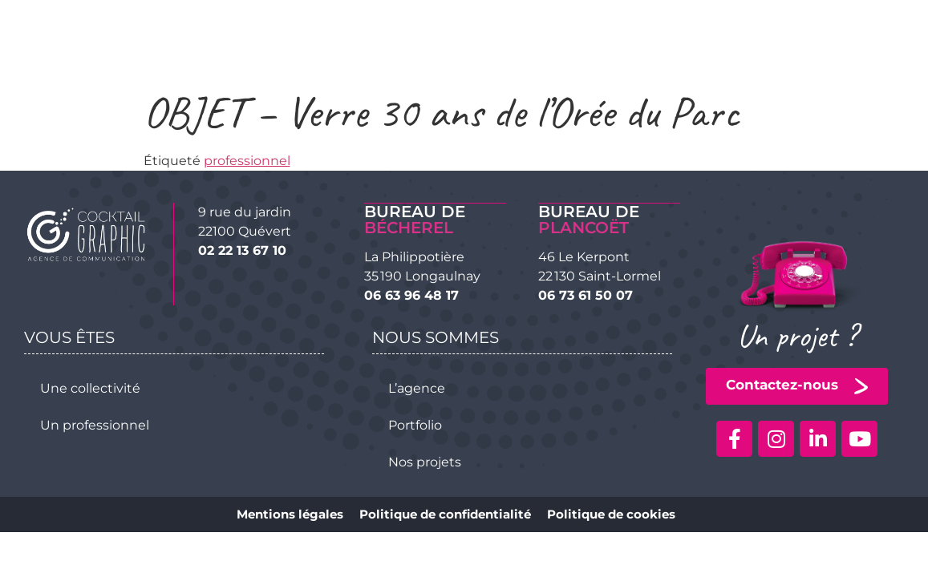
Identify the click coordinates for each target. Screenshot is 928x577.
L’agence (416, 387)
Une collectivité (90, 387)
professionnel (247, 160)
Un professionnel (94, 424)
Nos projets (424, 461)
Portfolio (415, 424)
